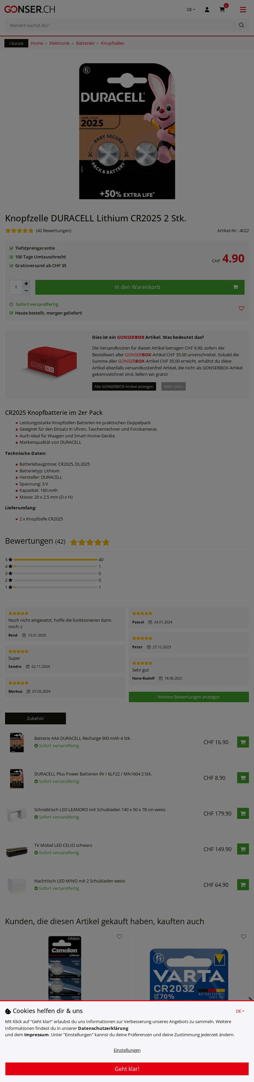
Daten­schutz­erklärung (103, 1028)
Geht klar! (127, 1069)
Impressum (36, 1035)
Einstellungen (127, 1050)
